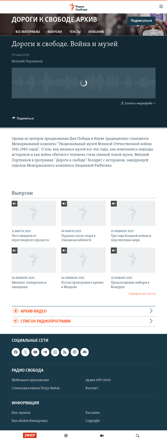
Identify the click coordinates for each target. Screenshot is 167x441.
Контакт (92, 388)
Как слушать (21, 413)
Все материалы (28, 32)
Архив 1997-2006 (98, 380)
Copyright (93, 421)
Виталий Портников (27, 61)
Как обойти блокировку (30, 421)
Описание (96, 32)
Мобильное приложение (30, 380)
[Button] (23, 119)
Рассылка (93, 413)
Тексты (75, 32)
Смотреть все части (142, 293)
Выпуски (54, 32)
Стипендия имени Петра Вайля (36, 388)
